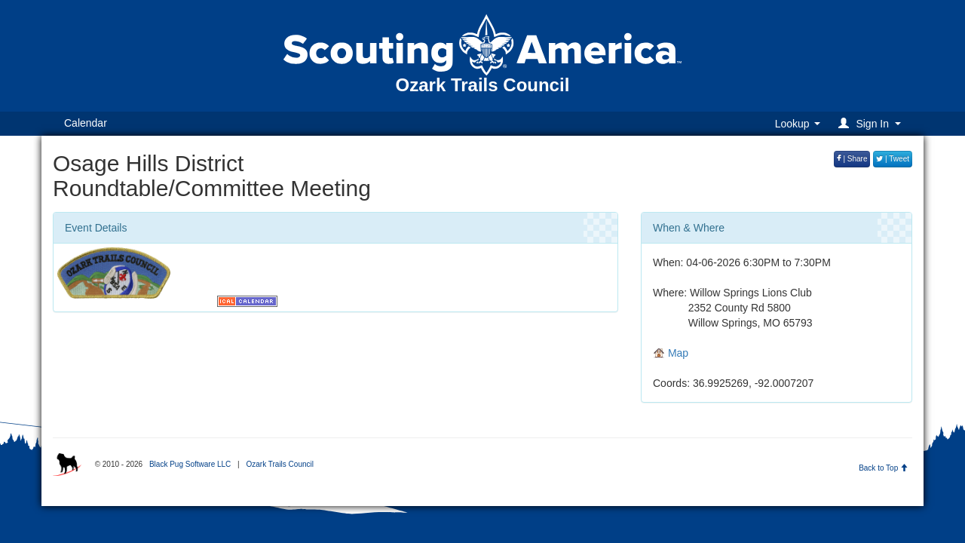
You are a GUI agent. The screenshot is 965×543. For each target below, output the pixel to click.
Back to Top (883, 468)
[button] (872, 123)
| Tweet (892, 159)
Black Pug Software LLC (190, 464)
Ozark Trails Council (279, 464)
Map (670, 353)
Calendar (85, 123)
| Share (852, 159)
